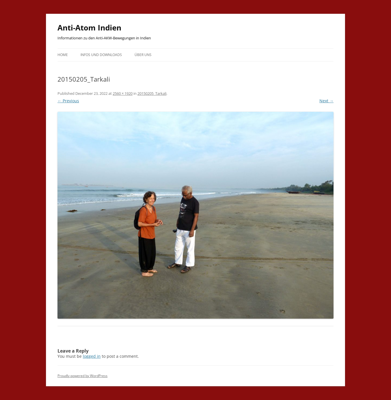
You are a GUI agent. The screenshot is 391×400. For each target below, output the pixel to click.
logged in (92, 356)
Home (62, 54)
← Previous (68, 100)
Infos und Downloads (101, 54)
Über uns (143, 54)
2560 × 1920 (123, 93)
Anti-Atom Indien (89, 27)
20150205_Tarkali (151, 93)
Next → (326, 100)
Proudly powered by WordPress (82, 375)
